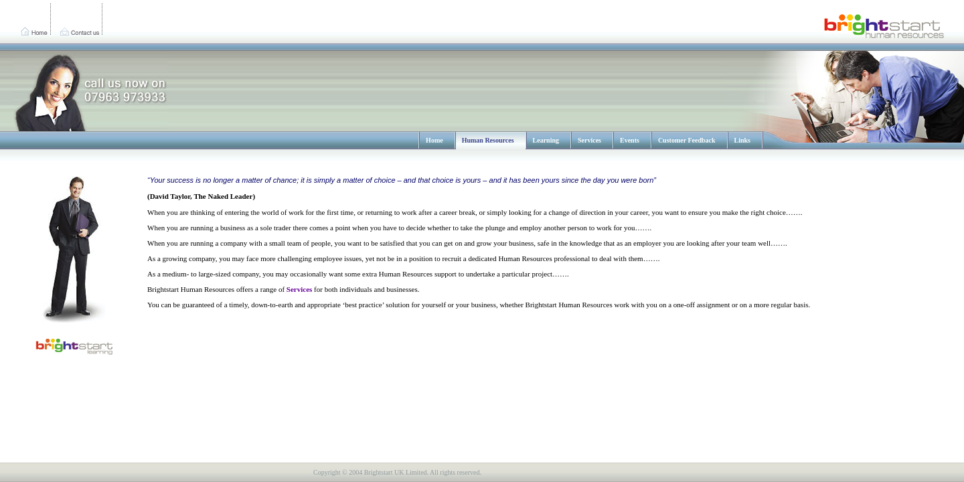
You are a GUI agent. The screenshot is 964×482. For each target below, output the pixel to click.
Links (742, 140)
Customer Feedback (687, 140)
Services (589, 140)
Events (629, 140)
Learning (546, 140)
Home (434, 140)
